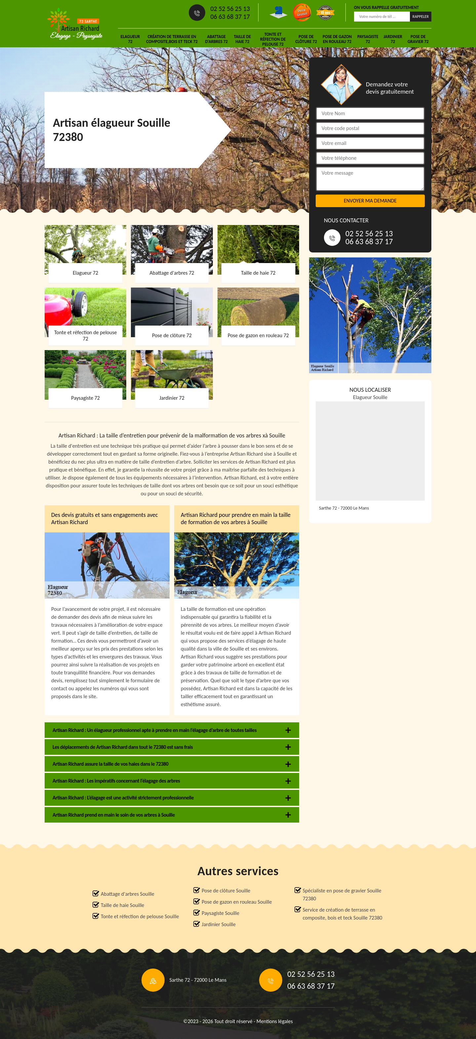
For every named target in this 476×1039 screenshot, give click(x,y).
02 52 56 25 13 (230, 9)
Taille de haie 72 (242, 39)
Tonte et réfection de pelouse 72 (273, 39)
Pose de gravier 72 (418, 39)
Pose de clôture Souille (226, 890)
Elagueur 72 (130, 39)
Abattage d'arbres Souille (127, 894)
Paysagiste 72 (367, 39)
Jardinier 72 (392, 39)
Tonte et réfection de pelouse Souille (140, 916)
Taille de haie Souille (122, 905)
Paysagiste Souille (220, 913)
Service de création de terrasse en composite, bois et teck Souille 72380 (342, 914)
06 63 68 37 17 (230, 17)
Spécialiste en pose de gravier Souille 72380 (342, 894)
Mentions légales (275, 1021)
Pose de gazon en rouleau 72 (337, 39)
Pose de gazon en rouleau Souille (237, 902)
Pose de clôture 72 (306, 39)
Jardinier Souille (219, 924)
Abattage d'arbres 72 (216, 39)
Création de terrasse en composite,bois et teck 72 (171, 39)
